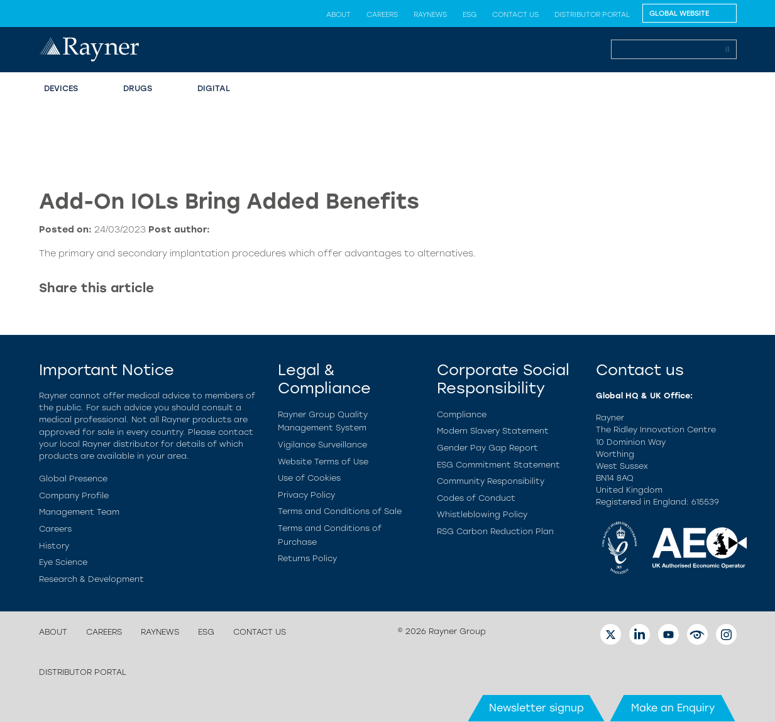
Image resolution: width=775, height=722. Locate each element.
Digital (213, 88)
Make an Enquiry (673, 708)
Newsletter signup (536, 708)
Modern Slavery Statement (493, 430)
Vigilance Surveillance (322, 444)
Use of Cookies (309, 478)
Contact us (515, 14)
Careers (382, 14)
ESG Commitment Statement (498, 464)
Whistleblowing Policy (482, 514)
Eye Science (63, 562)
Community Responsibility (490, 481)
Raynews (430, 14)
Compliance (461, 414)
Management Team (79, 512)
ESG (469, 14)
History (54, 545)
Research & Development (91, 579)
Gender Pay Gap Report (487, 447)
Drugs (137, 88)
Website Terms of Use (323, 461)
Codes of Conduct (476, 498)
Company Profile (74, 495)
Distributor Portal (592, 14)
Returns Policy (307, 558)
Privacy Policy (306, 495)
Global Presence (73, 478)
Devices (61, 88)
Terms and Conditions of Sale (340, 511)
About (338, 14)
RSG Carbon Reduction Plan (495, 531)
